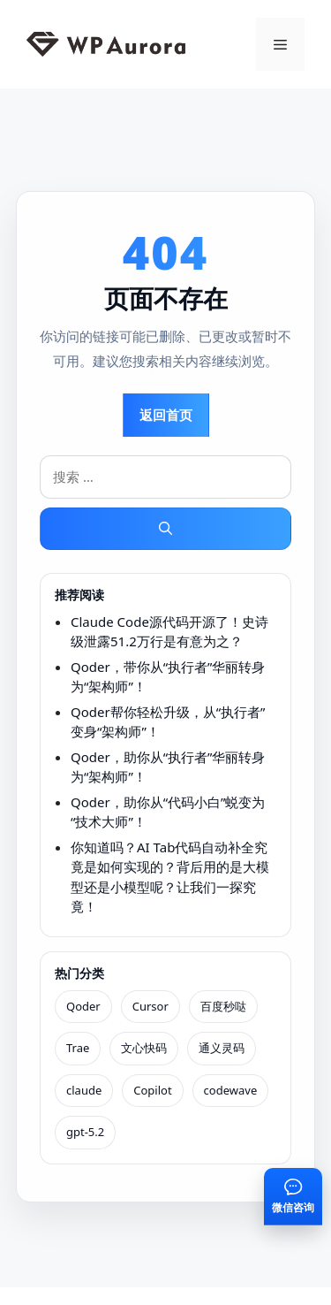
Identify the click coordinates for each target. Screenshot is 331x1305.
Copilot (152, 1090)
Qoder (83, 1006)
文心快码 (144, 1048)
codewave (231, 1090)
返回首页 (165, 415)
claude (84, 1090)
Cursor (150, 1006)
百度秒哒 (223, 1006)
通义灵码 (221, 1048)
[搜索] (165, 529)
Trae (77, 1048)
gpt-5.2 (85, 1132)
